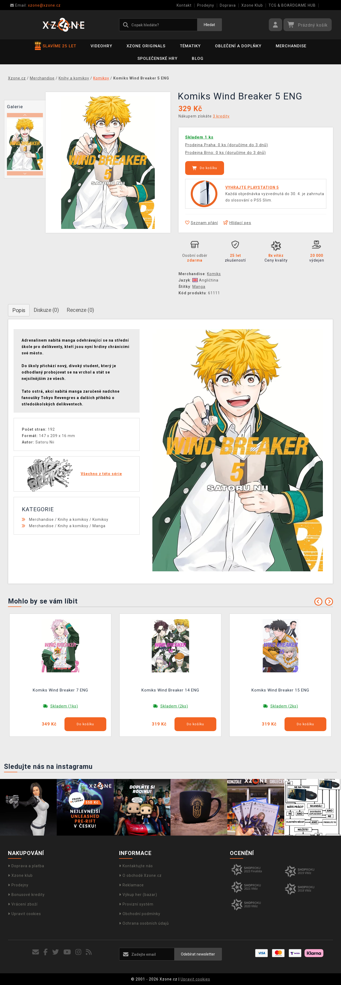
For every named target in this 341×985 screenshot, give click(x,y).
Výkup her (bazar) (138, 894)
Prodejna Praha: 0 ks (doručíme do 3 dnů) (226, 144)
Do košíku (204, 168)
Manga (198, 286)
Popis (18, 310)
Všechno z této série (101, 474)
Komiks (214, 274)
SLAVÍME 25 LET (55, 46)
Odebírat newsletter (198, 954)
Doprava (228, 5)
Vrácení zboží (23, 904)
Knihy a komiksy (73, 519)
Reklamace (131, 885)
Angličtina (205, 280)
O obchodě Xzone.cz (140, 875)
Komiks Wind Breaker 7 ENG (60, 690)
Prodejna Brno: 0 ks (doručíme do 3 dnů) (225, 152)
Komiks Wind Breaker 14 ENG (170, 690)
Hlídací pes (237, 222)
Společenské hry (157, 58)
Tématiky (190, 46)
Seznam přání (201, 222)
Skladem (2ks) (174, 706)
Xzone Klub (252, 5)
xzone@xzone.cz (35, 5)
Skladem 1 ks (199, 137)
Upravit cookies (24, 914)
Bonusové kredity (26, 894)
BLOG (198, 58)
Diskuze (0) (46, 310)
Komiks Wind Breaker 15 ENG (280, 690)
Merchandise (291, 46)
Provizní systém (136, 904)
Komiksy (100, 519)
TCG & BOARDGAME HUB (292, 5)
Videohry (101, 46)
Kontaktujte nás (136, 866)
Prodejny (205, 5)
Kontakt (184, 5)
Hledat (209, 24)
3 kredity (221, 116)
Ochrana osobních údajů (144, 923)
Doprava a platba (26, 866)
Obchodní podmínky (139, 914)
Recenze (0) (80, 310)
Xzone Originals (146, 46)
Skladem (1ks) (64, 706)
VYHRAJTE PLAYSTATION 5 (252, 187)
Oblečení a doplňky (238, 46)
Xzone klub (20, 875)
